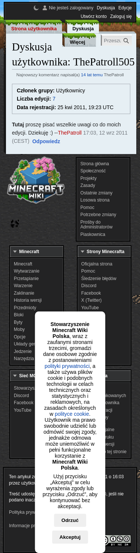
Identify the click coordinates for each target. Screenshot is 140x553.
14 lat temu (92, 74)
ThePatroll (70, 133)
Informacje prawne (27, 525)
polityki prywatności (67, 366)
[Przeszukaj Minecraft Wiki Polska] (117, 41)
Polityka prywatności (29, 512)
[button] (46, 142)
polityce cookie (72, 414)
